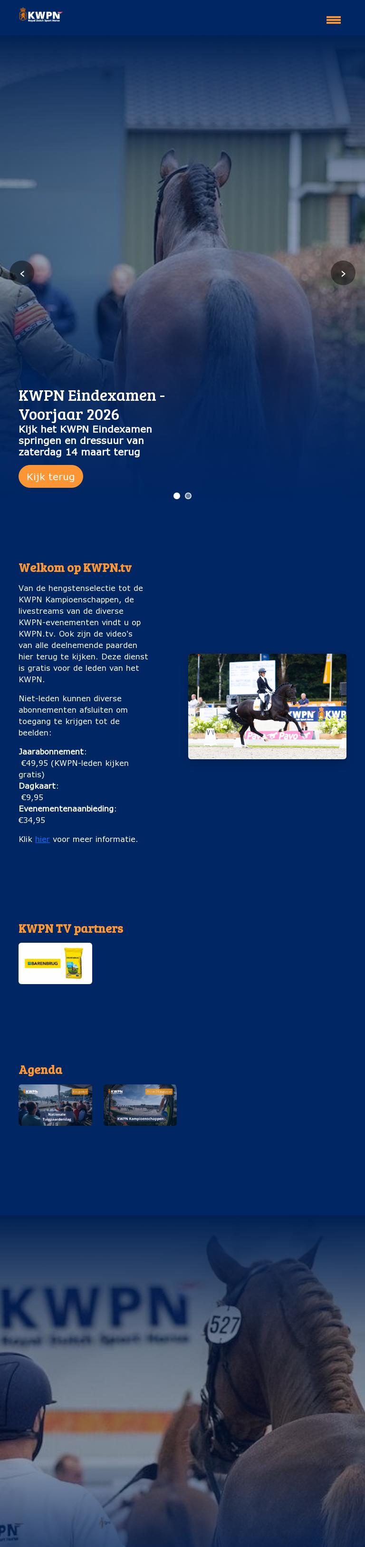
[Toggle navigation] (333, 15)
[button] (55, 974)
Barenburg (55, 993)
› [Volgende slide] (343, 272)
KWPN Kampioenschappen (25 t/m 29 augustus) (140, 1152)
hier (42, 838)
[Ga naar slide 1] (176, 496)
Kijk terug (51, 476)
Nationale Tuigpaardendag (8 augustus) (55, 1146)
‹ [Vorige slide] (22, 272)
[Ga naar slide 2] (188, 496)
